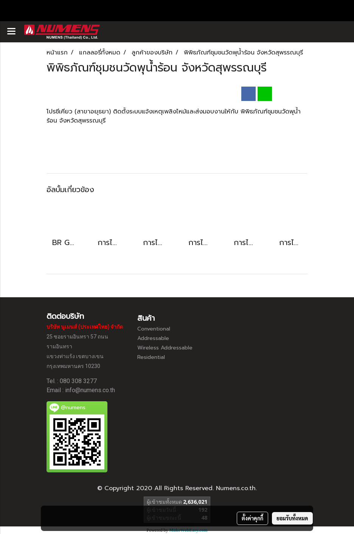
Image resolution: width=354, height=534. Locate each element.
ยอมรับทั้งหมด (292, 518)
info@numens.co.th (90, 390)
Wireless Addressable (165, 348)
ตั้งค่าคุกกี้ (252, 518)
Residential (151, 357)
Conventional (153, 329)
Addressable (153, 338)
